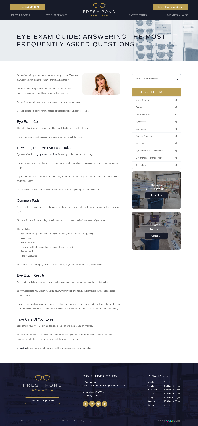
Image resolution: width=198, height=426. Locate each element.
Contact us (22, 348)
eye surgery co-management (151, 152)
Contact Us (156, 238)
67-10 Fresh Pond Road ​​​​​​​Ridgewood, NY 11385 (104, 385)
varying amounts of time (45, 154)
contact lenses (144, 115)
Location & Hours (177, 15)
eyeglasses (141, 122)
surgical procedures (146, 137)
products (140, 145)
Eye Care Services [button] (57, 15)
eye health (141, 130)
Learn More (156, 197)
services (140, 107)
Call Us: (27, 7)
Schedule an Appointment (170, 7)
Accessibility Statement (63, 421)
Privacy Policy (79, 421)
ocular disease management (150, 160)
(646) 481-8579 (96, 392)
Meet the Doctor (20, 15)
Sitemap (88, 421)
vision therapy (143, 100)
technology (141, 167)
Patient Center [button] (139, 15)
